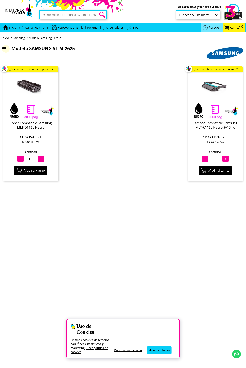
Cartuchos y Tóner (37, 27)
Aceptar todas (159, 350)
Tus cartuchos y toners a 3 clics (198, 7)
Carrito (236, 27)
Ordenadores (115, 27)
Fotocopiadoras (68, 27)
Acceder (214, 27)
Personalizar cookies (128, 350)
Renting (92, 27)
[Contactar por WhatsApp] (236, 354)
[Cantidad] (31, 159)
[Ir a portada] (13, 27)
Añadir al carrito (31, 170)
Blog (135, 27)
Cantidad (31, 152)
